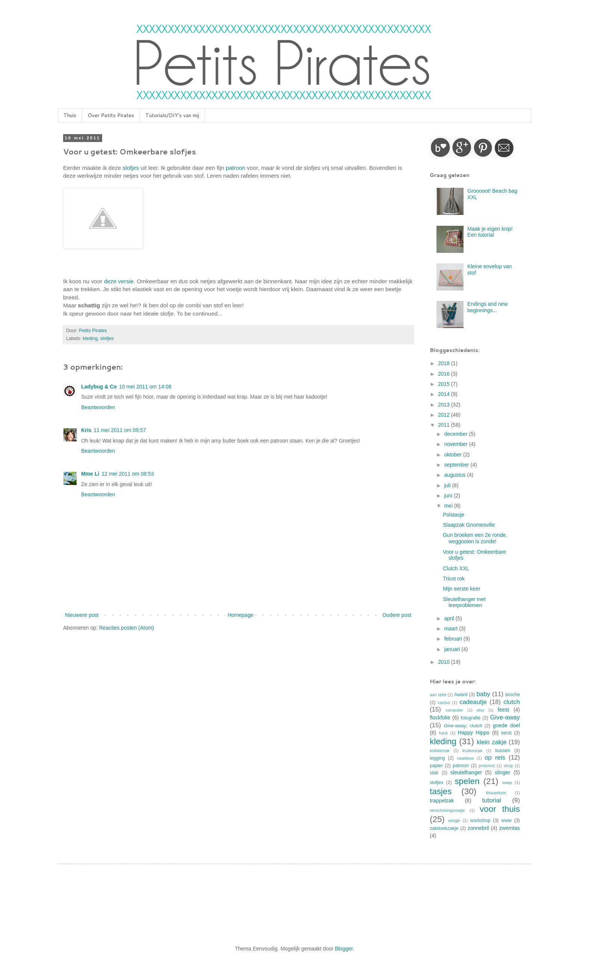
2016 (444, 374)
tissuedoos (496, 792)
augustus (455, 475)
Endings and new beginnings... (487, 307)
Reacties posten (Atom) (126, 628)
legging (437, 758)
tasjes (441, 791)
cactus (444, 702)
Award (460, 694)
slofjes (130, 168)
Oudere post (396, 615)
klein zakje (491, 742)
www (506, 820)
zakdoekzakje (444, 828)
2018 (444, 363)
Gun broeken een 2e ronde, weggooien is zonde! (475, 538)
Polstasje (453, 515)
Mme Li (90, 474)
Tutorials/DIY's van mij (172, 115)
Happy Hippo (473, 733)
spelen (467, 781)
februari (453, 639)
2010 (444, 662)
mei (449, 506)
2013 (444, 405)
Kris (86, 430)
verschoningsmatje (447, 810)
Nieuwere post (82, 615)
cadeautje (473, 702)
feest (503, 710)
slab (434, 772)
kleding (90, 338)
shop (508, 765)
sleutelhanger (466, 772)
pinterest (487, 765)
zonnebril (478, 828)
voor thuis (500, 809)
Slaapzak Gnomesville (469, 525)
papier (436, 765)
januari (452, 649)
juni (449, 496)
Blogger (343, 949)
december (456, 434)
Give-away (505, 717)
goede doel (506, 725)
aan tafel (438, 694)
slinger (502, 772)
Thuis (69, 115)
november (456, 444)
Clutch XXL (456, 568)
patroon (235, 168)
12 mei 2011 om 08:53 (127, 474)
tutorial (491, 800)
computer (454, 710)
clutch (511, 702)
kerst (506, 733)
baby (483, 694)
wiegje (454, 820)
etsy (481, 710)
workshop (480, 820)
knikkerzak (440, 750)
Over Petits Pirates (111, 115)
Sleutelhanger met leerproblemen (464, 602)
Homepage (241, 615)
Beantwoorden (98, 407)
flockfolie (440, 718)
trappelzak (442, 801)
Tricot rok (454, 579)
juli (448, 485)
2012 (444, 415)
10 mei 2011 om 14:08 (145, 387)
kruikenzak (472, 750)
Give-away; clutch (463, 725)
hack (443, 733)
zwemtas (509, 828)
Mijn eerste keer (461, 589)
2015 (444, 384)
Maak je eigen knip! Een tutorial (490, 232)
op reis (495, 757)
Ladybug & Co (99, 387)
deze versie (119, 281)
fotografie (471, 718)
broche (513, 694)
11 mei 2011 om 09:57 (120, 430)
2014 (444, 394)
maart (451, 629)
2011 (444, 425)
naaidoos (465, 758)
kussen (502, 750)
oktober (453, 455)
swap (507, 782)
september (457, 465)
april (449, 618)
